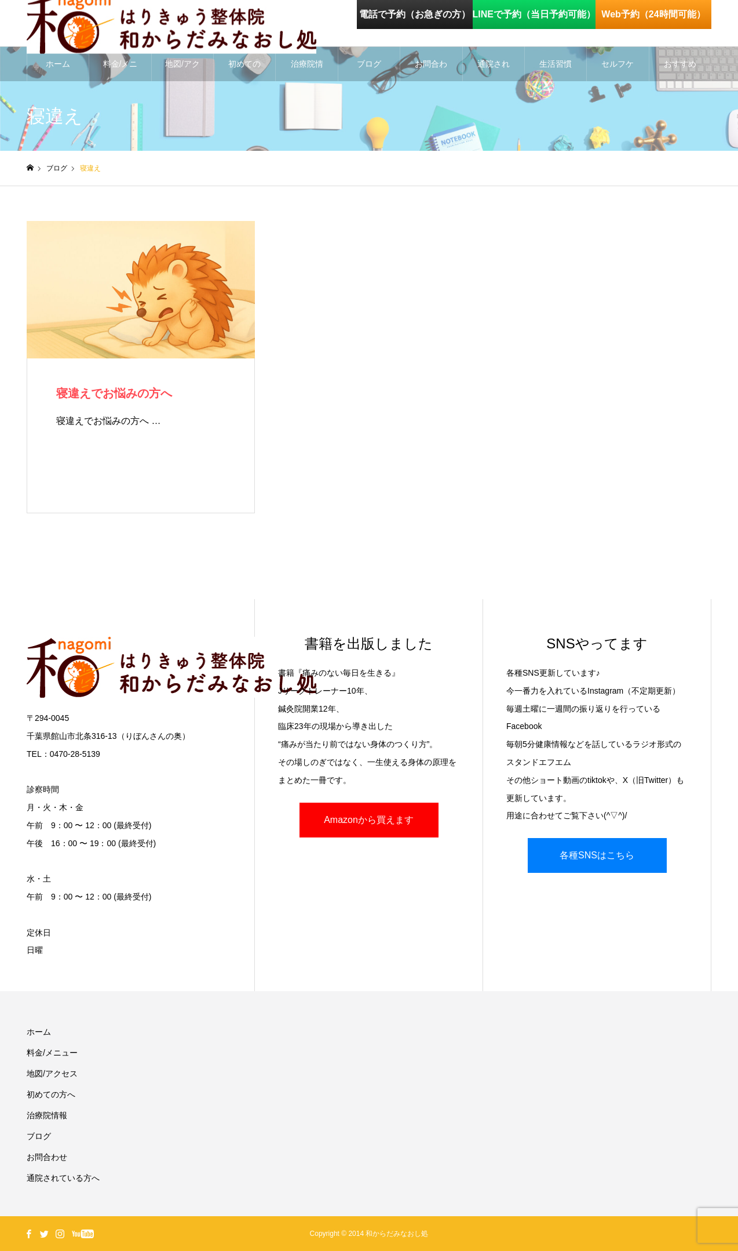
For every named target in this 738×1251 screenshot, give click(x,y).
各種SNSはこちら (597, 855)
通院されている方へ (493, 70)
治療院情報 (307, 70)
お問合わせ (431, 70)
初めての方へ (244, 70)
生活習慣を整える (555, 70)
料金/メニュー (120, 70)
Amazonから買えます (369, 820)
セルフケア (617, 70)
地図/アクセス (182, 70)
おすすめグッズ (680, 70)
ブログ (369, 63)
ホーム (58, 63)
